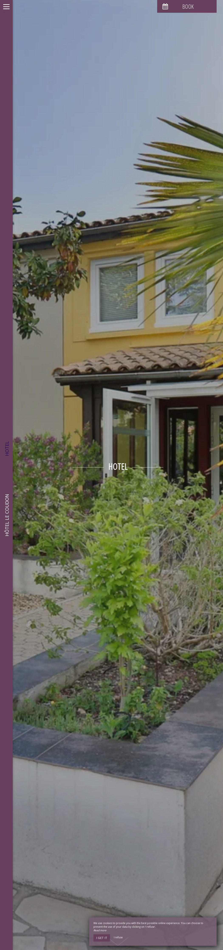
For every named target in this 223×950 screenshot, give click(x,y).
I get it (101, 938)
